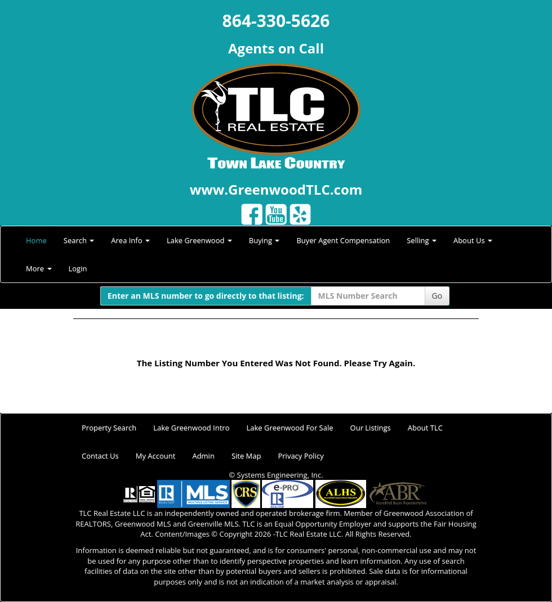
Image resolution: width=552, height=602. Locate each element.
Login (78, 268)
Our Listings (370, 428)
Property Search (109, 428)
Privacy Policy (300, 456)
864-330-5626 (276, 20)
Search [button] (79, 240)
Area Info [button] (130, 240)
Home (36, 240)
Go (437, 295)
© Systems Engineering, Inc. (276, 475)
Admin (203, 456)
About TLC (425, 428)
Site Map (246, 456)
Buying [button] (264, 240)
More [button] (39, 268)
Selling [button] (422, 240)
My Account (156, 456)
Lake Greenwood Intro (191, 428)
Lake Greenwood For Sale (290, 428)
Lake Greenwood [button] (199, 240)
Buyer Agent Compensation (343, 240)
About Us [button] (472, 240)
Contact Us (100, 456)
